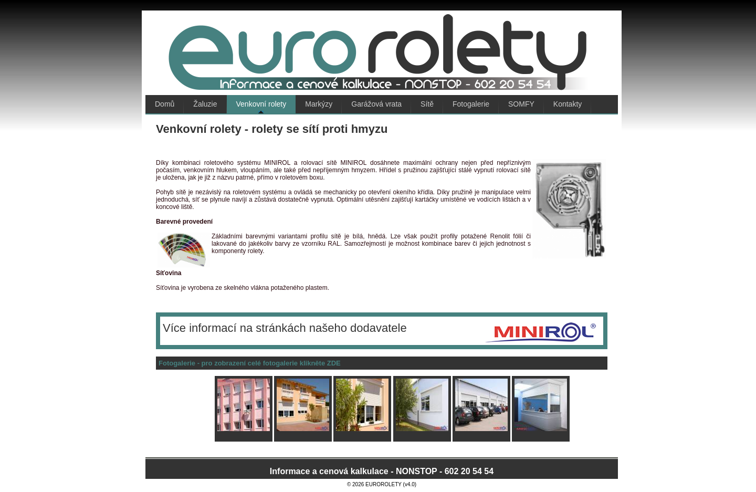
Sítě (427, 104)
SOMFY (521, 104)
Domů (164, 104)
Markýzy (318, 104)
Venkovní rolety (261, 104)
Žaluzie (205, 104)
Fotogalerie (471, 104)
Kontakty (567, 104)
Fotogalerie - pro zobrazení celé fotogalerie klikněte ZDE (250, 363)
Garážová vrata (376, 104)
